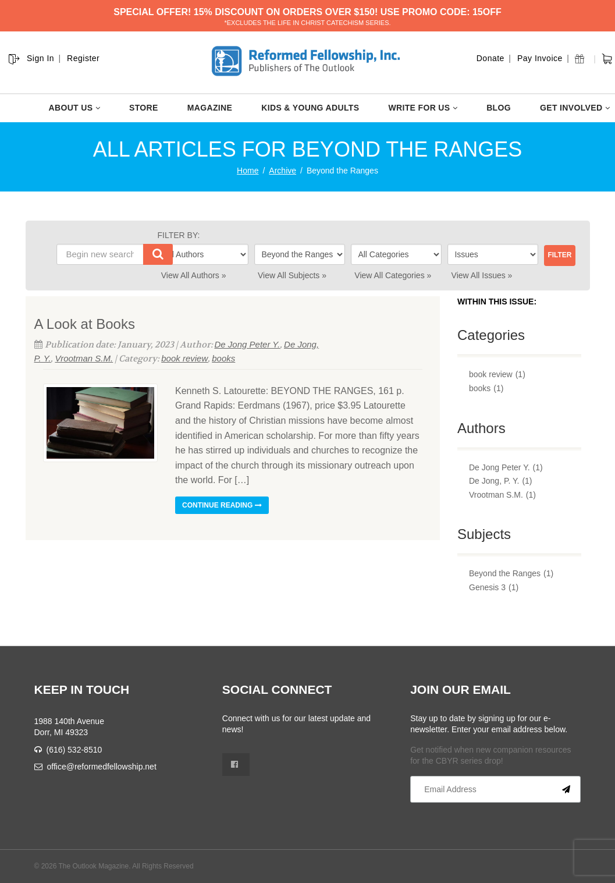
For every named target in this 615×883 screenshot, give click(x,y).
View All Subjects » (292, 275)
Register (83, 58)
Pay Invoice (540, 58)
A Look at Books (84, 324)
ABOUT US (75, 107)
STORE (143, 107)
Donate (490, 58)
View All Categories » (392, 275)
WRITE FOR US (422, 107)
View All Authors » (193, 275)
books (223, 358)
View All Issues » (482, 275)
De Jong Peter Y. (247, 344)
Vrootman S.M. (84, 358)
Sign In (40, 58)
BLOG (498, 107)
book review (184, 358)
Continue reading (222, 505)
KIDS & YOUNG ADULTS (310, 107)
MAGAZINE (209, 107)
